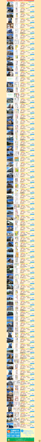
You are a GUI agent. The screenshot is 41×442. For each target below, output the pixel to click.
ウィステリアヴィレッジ (29, 295)
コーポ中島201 (29, 23)
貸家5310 (30, 391)
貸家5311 (30, 412)
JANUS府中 (30, 343)
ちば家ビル (30, 103)
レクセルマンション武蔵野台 (30, 348)
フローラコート (30, 316)
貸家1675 (30, 380)
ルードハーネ (30, 247)
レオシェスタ (30, 300)
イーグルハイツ (30, 66)
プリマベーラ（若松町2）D (30, 87)
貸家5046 (30, 407)
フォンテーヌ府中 (30, 183)
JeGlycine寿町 (29, 332)
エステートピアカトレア (29, 167)
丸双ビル (30, 2)
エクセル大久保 (30, 364)
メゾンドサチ (30, 119)
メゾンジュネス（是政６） (30, 82)
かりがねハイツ (30, 50)
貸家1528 (30, 263)
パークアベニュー (30, 327)
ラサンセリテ (30, 359)
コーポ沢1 (30, 199)
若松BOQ (30, 39)
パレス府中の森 (30, 7)
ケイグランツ (30, 284)
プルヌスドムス (30, 423)
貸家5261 (30, 396)
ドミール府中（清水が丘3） (30, 34)
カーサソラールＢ (30, 279)
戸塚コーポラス (30, 55)
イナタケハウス (30, 151)
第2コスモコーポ (30, 71)
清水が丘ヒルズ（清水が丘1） (30, 18)
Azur (29, 215)
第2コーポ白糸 (29, 135)
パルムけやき (30, 231)
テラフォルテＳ (30, 311)
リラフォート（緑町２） (29, 375)
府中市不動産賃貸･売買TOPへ (31, 1)
